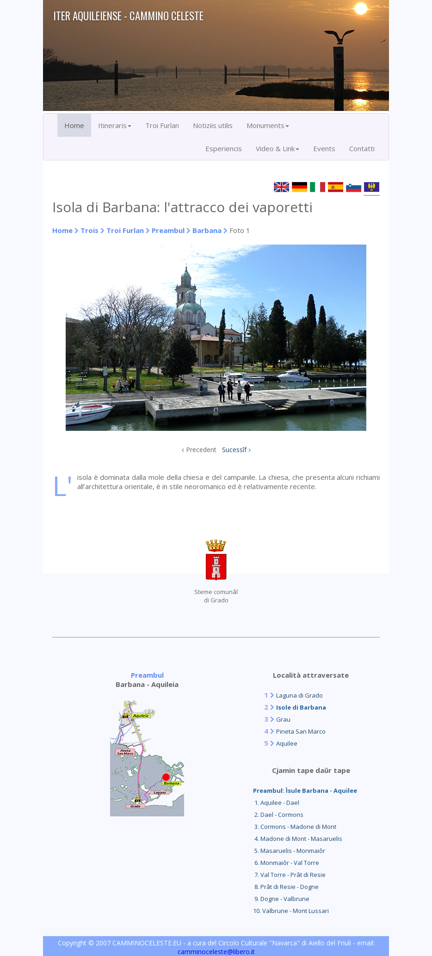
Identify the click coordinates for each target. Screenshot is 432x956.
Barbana (207, 230)
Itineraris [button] (114, 125)
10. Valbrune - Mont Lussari (291, 911)
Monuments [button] (268, 125)
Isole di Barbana (301, 707)
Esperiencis (223, 148)
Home (74, 125)
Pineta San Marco (301, 731)
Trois (89, 230)
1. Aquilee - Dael (276, 802)
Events (324, 148)
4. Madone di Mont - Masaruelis (297, 838)
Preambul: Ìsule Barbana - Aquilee (305, 790)
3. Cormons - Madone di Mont (294, 826)
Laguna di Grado (299, 695)
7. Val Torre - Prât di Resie (289, 874)
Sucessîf (234, 449)
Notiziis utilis (213, 125)
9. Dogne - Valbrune (281, 899)
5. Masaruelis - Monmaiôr (289, 850)
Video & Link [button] (277, 148)
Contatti (362, 148)
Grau (283, 719)
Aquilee (286, 743)
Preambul (168, 230)
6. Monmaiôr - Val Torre (286, 862)
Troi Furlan (162, 125)
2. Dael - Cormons (278, 814)
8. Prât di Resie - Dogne (286, 886)
